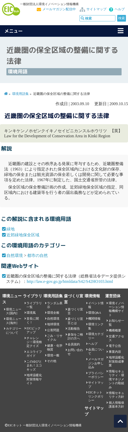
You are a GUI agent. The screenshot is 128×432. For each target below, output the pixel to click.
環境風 (31, 312)
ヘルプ (120, 9)
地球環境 (53, 324)
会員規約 (74, 344)
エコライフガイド (34, 353)
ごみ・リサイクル (54, 337)
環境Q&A (94, 312)
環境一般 (53, 355)
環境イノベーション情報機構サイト (116, 309)
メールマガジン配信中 (59, 9)
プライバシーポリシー (96, 375)
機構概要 (115, 330)
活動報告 (74, 328)
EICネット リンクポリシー (96, 396)
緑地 (10, 229)
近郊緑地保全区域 (22, 235)
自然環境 (14, 255)
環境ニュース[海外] (13, 321)
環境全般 (53, 312)
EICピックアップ (33, 330)
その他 (51, 361)
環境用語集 (20, 94)
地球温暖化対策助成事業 (116, 361)
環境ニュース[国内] (13, 311)
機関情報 (94, 318)
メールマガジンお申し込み (96, 363)
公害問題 (53, 330)
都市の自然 (37, 255)
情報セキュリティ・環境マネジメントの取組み (116, 379)
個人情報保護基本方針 (116, 404)
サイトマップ (96, 9)
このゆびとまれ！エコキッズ (34, 365)
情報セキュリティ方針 (116, 395)
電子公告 (115, 346)
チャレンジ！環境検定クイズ (34, 342)
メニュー (14, 31)
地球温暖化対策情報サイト (34, 379)
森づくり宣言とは (75, 321)
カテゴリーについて (13, 330)
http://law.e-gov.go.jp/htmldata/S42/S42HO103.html (70, 281)
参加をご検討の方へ (75, 336)
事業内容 (115, 352)
